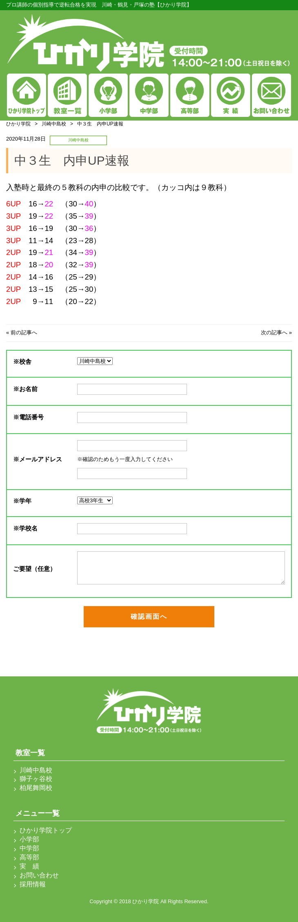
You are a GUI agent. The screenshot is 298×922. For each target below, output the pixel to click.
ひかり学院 (18, 124)
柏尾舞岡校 (36, 787)
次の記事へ (274, 332)
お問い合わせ (39, 875)
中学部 (29, 848)
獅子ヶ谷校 (36, 778)
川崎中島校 (54, 124)
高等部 (29, 857)
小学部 (29, 839)
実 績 (29, 866)
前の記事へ (24, 332)
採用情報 (33, 884)
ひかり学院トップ (46, 830)
